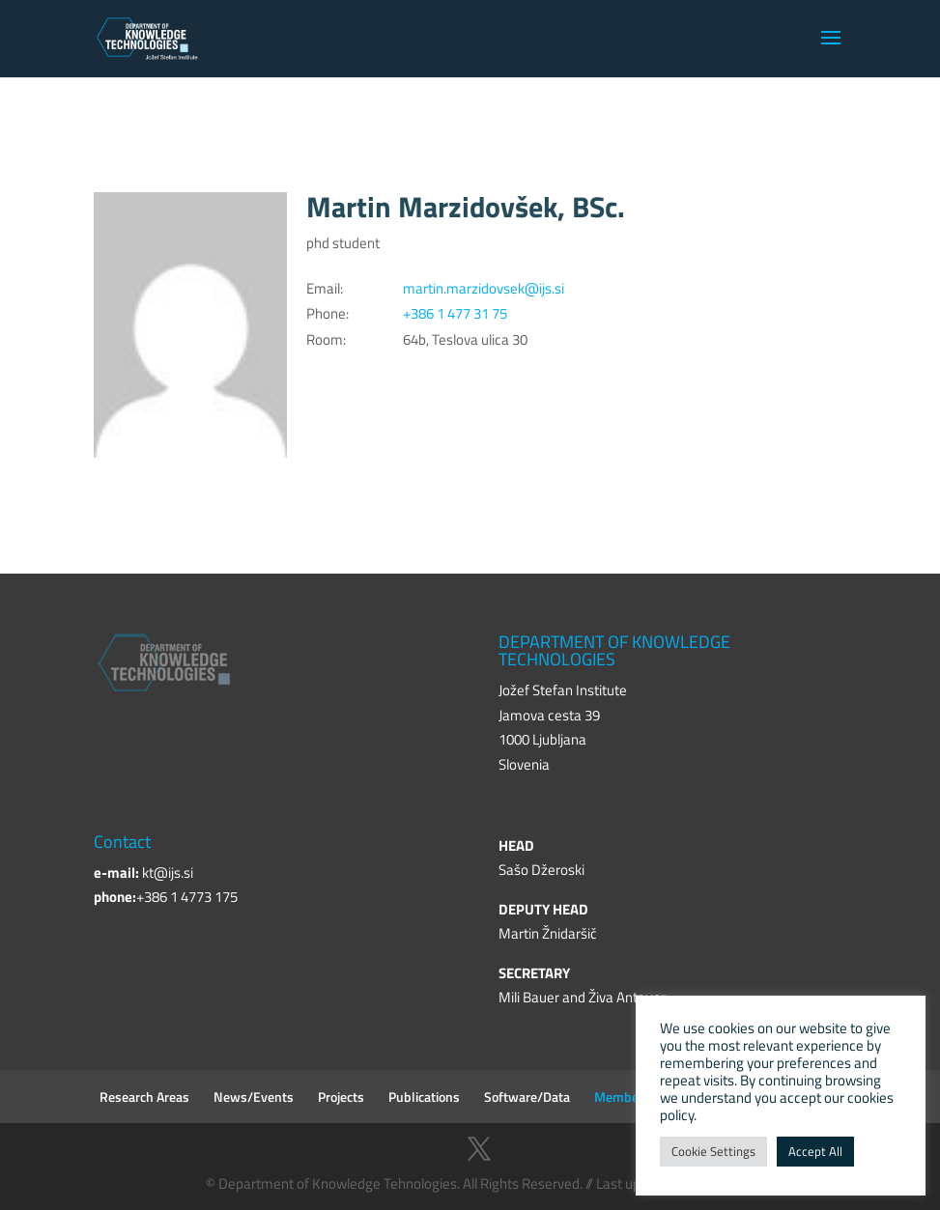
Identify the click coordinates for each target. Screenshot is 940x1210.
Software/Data (527, 1096)
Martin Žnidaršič (547, 933)
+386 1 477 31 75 (455, 313)
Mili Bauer (528, 997)
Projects (341, 1096)
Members (622, 1096)
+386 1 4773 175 (187, 897)
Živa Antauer (627, 997)
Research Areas (144, 1096)
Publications (424, 1096)
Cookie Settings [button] (713, 1151)
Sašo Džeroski (541, 869)
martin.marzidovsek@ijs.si (483, 288)
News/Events (254, 1096)
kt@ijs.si (167, 872)
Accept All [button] (815, 1151)
